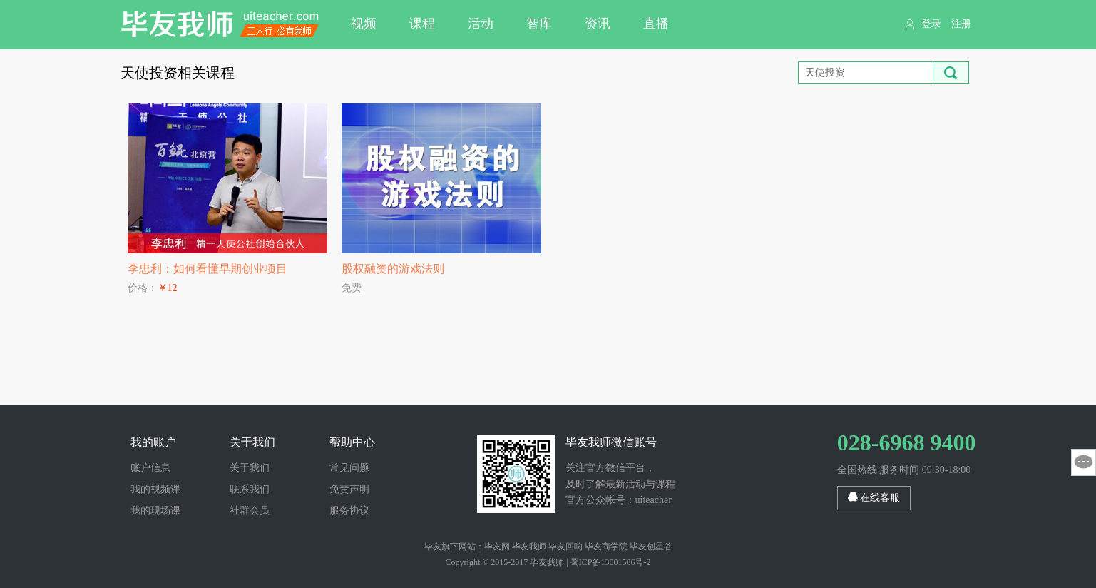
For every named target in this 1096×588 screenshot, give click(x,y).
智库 (539, 23)
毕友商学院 (606, 547)
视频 (364, 23)
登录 (931, 24)
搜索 (951, 72)
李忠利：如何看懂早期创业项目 (207, 269)
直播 (656, 23)
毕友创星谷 (651, 547)
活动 (480, 23)
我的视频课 (155, 489)
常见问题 (349, 467)
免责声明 (349, 489)
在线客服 (874, 497)
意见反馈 (1083, 462)
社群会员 (250, 510)
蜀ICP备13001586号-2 (610, 562)
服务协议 (349, 510)
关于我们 (250, 467)
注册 (961, 24)
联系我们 (250, 489)
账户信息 (150, 467)
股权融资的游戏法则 (393, 269)
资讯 (597, 23)
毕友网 (497, 547)
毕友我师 (220, 24)
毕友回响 (565, 547)
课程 (422, 23)
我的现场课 (155, 510)
